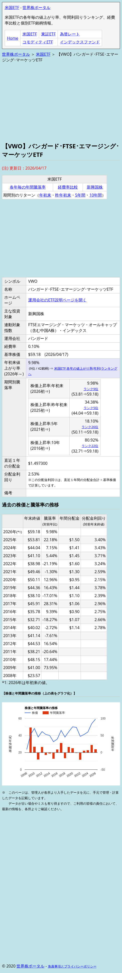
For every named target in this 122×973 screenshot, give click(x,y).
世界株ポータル (36, 7)
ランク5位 (91, 408)
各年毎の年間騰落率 (28, 187)
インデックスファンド (80, 42)
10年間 (95, 195)
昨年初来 (63, 195)
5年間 (80, 195)
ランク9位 (91, 389)
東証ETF (48, 34)
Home (12, 38)
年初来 (45, 195)
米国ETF (12, 7)
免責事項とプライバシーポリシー (72, 966)
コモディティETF (37, 42)
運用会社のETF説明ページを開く (57, 300)
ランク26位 (90, 427)
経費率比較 (68, 187)
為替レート (70, 34)
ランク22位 (90, 446)
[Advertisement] (61, 102)
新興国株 (95, 187)
